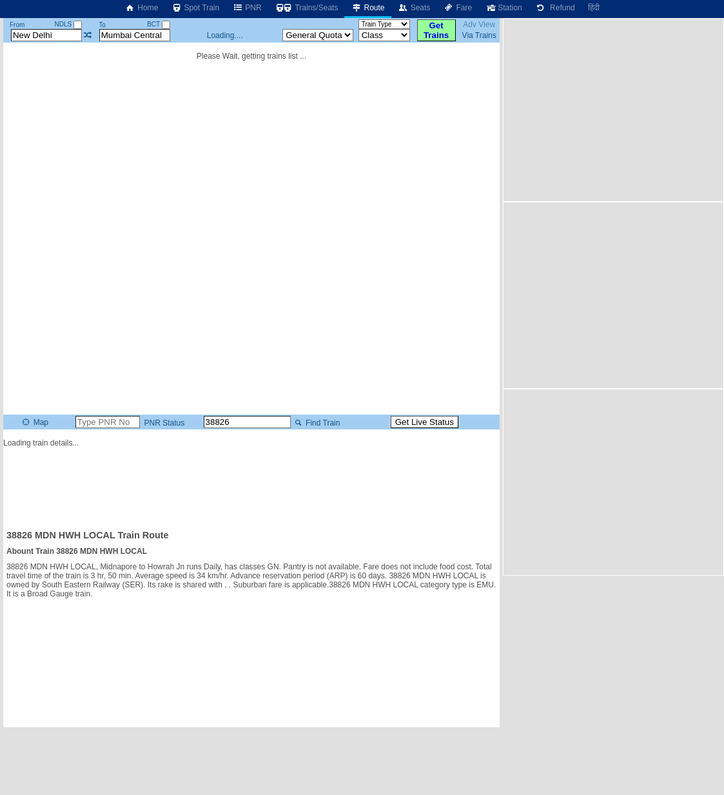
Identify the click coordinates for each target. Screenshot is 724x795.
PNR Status (163, 422)
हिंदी (594, 7)
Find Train (316, 422)
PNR (246, 7)
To (102, 24)
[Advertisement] (251, 483)
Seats (414, 7)
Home (141, 7)
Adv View (479, 24)
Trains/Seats (306, 7)
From (17, 24)
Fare (457, 7)
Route (367, 7)
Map (34, 422)
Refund (555, 7)
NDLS (68, 24)
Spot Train (195, 7)
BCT (158, 24)
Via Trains (479, 35)
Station (503, 7)
